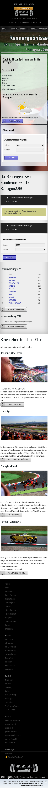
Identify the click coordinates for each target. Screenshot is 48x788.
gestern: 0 (9, 728)
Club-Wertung (10, 695)
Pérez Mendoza (15, 303)
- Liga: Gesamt (10, 614)
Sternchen (9, 702)
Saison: (7, 145)
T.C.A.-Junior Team (12, 706)
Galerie (7, 691)
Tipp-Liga (8, 606)
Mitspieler (9, 618)
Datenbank (9, 669)
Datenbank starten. (16, 573)
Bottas (12, 280)
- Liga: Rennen (10, 610)
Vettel (12, 289)
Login (7, 588)
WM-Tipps (9, 699)
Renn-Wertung (10, 595)
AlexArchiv (9, 643)
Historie (8, 684)
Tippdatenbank (10, 621)
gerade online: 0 (11, 732)
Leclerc (12, 286)
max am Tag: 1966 (11, 739)
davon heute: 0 (10, 724)
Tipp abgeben (10, 603)
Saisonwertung (11, 651)
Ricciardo (12, 300)
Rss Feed (8, 753)
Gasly (11, 294)
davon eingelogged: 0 (13, 735)
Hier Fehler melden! (25, 8)
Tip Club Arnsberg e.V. (21, 777)
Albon (11, 297)
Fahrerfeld (9, 658)
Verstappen (14, 283)
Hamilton (12, 277)
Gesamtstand (10, 599)
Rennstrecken (10, 666)
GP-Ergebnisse (10, 647)
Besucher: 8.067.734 (12, 720)
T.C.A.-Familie (10, 710)
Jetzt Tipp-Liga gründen (18, 460)
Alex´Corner (9, 639)
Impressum (34, 777)
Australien (12, 201)
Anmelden (9, 591)
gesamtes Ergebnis (16, 309)
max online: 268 (11, 743)
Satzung (8, 687)
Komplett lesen (14, 404)
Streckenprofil (14, 121)
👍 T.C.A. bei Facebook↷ (14, 757)
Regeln (7, 625)
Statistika (9, 629)
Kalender (8, 662)
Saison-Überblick (11, 654)
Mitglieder (9, 680)
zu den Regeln (13, 515)
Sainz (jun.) (13, 292)
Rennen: (7, 150)
